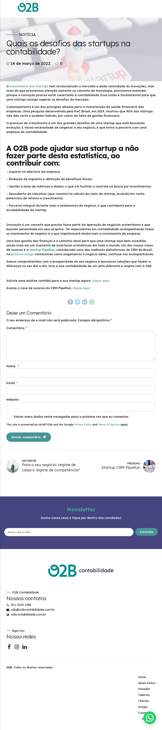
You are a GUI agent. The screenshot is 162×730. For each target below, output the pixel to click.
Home (142, 679)
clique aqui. (82, 288)
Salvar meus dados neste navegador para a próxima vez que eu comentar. (71, 418)
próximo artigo (22, 254)
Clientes (143, 703)
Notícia (27, 34)
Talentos (144, 697)
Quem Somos (147, 685)
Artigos (143, 709)
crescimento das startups (28, 86)
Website (12, 401)
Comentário (16, 328)
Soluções (144, 691)
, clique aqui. (100, 281)
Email (12, 384)
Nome (12, 367)
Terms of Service (109, 426)
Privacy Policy (83, 426)
